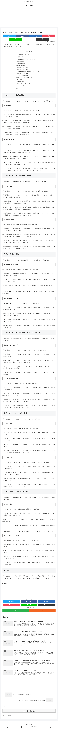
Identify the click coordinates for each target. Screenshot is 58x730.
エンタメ (5, 581)
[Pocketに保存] (33, 36)
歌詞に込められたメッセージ (24, 54)
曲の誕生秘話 (21, 58)
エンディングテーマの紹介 (24, 84)
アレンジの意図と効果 (23, 72)
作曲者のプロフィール (23, 66)
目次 (27, 48)
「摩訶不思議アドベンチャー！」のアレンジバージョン (29, 68)
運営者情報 (31, 726)
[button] (51, 36)
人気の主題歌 (21, 82)
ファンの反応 (21, 76)
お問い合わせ (36, 726)
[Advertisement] (29, 18)
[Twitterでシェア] (7, 36)
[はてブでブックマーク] (24, 36)
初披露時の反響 (21, 60)
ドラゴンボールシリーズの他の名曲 (25, 80)
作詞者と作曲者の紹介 (22, 62)
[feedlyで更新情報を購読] (15, 608)
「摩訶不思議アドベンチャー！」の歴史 (26, 56)
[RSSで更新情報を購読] (42, 608)
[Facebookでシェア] (15, 36)
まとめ (18, 86)
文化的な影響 (21, 78)
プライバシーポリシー (23, 726)
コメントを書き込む (29, 711)
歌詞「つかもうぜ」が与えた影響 (24, 74)
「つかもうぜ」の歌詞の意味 (23, 50)
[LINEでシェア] (42, 36)
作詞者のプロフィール (23, 64)
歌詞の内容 (20, 52)
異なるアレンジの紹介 (23, 70)
